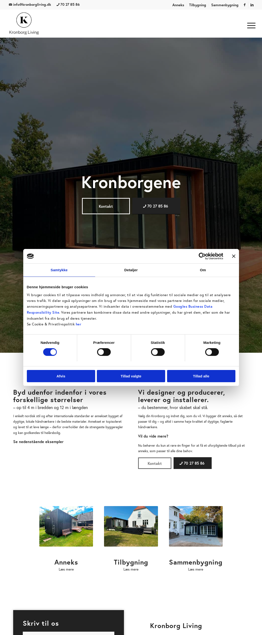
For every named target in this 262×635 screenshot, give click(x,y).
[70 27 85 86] (156, 206)
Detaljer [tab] (131, 270)
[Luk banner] (233, 256)
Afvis (61, 376)
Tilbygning (197, 5)
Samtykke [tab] (59, 270)
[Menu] (250, 25)
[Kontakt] (106, 206)
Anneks (178, 5)
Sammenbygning (225, 5)
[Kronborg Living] (24, 23)
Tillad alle (201, 376)
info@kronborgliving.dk (30, 4)
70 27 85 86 (68, 4)
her (79, 324)
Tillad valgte (131, 376)
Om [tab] (203, 270)
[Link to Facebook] (244, 4)
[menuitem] (178, 5)
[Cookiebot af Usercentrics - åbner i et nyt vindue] (202, 256)
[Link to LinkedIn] (252, 4)
